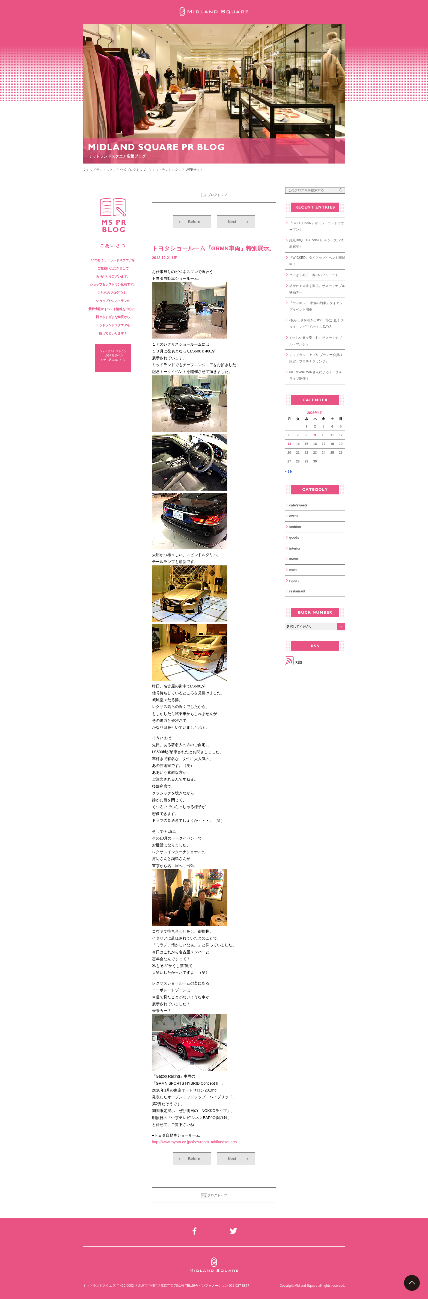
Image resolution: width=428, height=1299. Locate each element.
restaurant (297, 591)
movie (294, 559)
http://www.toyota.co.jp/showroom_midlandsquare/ (194, 1142)
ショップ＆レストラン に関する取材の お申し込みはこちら (113, 355)
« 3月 (289, 471)
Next (238, 222)
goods (294, 537)
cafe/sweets (298, 505)
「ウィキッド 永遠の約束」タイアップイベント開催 (316, 306)
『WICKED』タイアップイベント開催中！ (317, 261)
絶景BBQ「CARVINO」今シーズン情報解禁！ (316, 243)
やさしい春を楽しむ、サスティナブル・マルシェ (315, 341)
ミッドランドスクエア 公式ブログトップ (116, 170)
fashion (295, 527)
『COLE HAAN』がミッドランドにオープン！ (316, 226)
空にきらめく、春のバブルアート (313, 275)
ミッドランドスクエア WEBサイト (177, 170)
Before (188, 222)
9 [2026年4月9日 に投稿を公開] (315, 435)
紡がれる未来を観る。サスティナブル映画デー (317, 289)
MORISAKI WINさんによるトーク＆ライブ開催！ (315, 375)
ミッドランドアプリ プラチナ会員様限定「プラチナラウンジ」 (316, 358)
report (294, 581)
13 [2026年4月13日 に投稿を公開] (289, 444)
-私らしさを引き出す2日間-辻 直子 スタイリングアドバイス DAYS (316, 323)
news (293, 570)
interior (295, 548)
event (293, 516)
